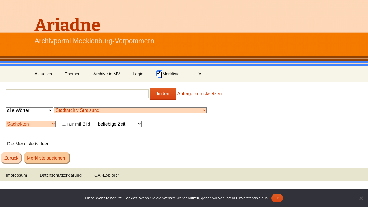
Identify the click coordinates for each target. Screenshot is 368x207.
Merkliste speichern (47, 158)
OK (277, 198)
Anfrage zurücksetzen (199, 93)
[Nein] (361, 198)
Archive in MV (106, 73)
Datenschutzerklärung (61, 174)
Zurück (11, 158)
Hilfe (196, 73)
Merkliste (168, 74)
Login (138, 73)
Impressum (16, 174)
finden (163, 93)
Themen (72, 73)
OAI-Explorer (106, 174)
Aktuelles (43, 73)
